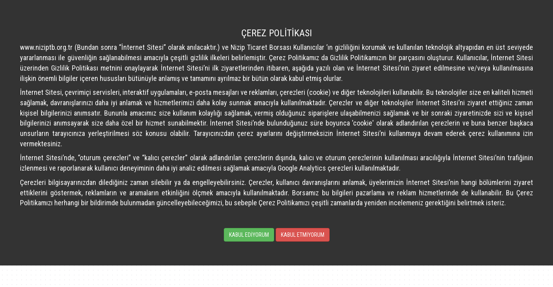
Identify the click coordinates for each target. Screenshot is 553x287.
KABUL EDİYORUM (249, 235)
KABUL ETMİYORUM (302, 235)
